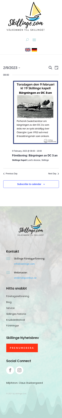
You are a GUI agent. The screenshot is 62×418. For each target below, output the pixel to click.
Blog (9, 302)
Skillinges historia (16, 314)
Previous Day (10, 173)
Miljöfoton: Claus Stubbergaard (24, 383)
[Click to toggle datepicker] (11, 67)
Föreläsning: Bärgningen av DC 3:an (35, 155)
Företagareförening (17, 296)
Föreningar (12, 325)
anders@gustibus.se (25, 277)
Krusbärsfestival (15, 320)
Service (10, 308)
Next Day (53, 173)
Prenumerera (22, 347)
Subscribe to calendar (29, 184)
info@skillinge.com (24, 263)
